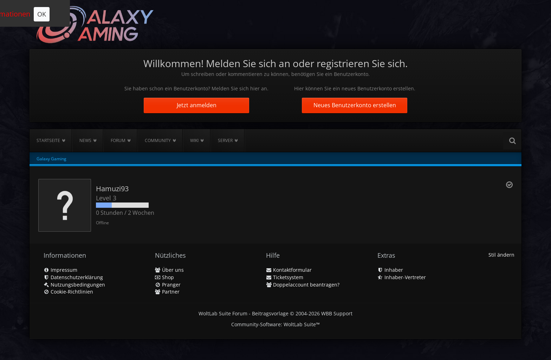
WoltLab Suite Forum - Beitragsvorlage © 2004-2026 (275, 313)
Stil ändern (501, 254)
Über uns (169, 269)
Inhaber (390, 269)
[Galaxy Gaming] (95, 24)
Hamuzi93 (112, 188)
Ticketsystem (284, 277)
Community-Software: (275, 324)
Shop (164, 277)
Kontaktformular (289, 269)
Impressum (60, 269)
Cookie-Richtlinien (68, 291)
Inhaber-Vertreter (401, 277)
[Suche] (512, 140)
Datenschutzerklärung (73, 277)
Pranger (168, 284)
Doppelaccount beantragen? (302, 284)
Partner (167, 291)
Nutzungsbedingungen (74, 284)
